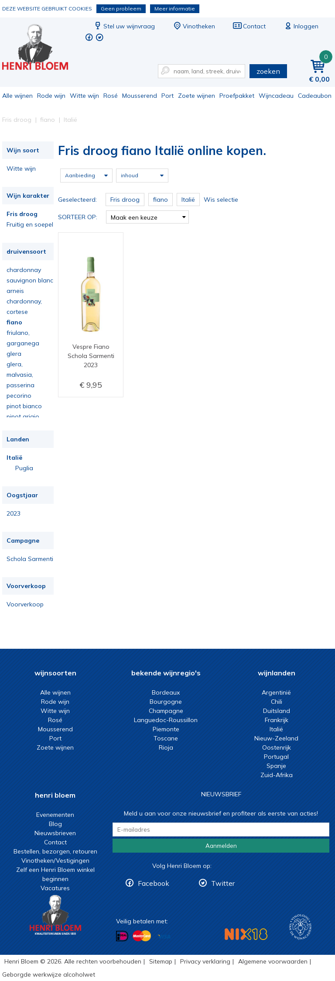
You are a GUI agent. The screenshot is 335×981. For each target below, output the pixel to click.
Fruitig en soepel (30, 224)
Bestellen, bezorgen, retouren (55, 851)
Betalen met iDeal (122, 936)
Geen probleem (121, 8)
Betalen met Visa (164, 937)
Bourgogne (166, 702)
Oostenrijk (276, 747)
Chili (276, 702)
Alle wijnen (17, 96)
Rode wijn (51, 96)
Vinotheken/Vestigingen (55, 860)
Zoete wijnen (196, 96)
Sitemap (160, 961)
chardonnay (24, 270)
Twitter (223, 883)
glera (14, 354)
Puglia (24, 468)
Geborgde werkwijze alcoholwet (48, 974)
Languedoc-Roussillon (166, 720)
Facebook (153, 883)
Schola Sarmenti (30, 559)
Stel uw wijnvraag (124, 26)
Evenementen (55, 815)
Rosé (110, 96)
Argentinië (276, 692)
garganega (23, 343)
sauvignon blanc (30, 280)
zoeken (268, 71)
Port (167, 96)
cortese (17, 312)
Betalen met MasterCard (142, 936)
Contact (249, 26)
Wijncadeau (276, 96)
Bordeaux (166, 692)
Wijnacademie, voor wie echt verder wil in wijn (300, 927)
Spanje (276, 766)
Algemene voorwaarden (273, 961)
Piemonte (166, 729)
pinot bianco (24, 406)
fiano (14, 322)
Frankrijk (276, 720)
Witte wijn (84, 96)
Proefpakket (236, 96)
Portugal (276, 757)
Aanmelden (221, 845)
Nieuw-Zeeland (276, 738)
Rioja (166, 747)
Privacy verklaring (205, 961)
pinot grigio (23, 416)
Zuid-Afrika (276, 775)
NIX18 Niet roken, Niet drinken (246, 934)
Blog (55, 824)
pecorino (19, 395)
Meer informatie (174, 8)
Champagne (166, 711)
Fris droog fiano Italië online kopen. (41, 48)
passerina (20, 385)
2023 (14, 513)
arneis (15, 291)
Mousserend (139, 96)
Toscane (166, 738)
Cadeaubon (315, 96)
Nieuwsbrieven (55, 833)
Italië (14, 457)
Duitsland (276, 711)
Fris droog (22, 214)
